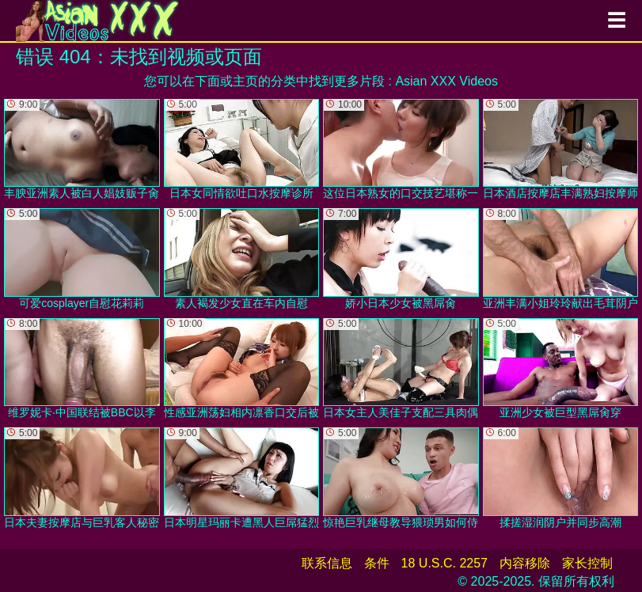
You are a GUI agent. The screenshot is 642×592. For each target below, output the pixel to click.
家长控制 (587, 563)
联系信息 (327, 563)
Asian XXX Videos (446, 81)
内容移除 (525, 563)
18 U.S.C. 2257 (444, 563)
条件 (376, 563)
